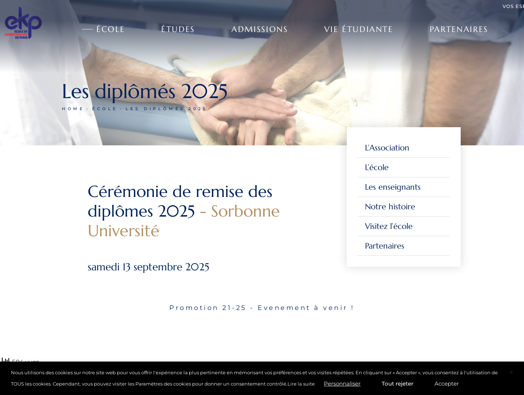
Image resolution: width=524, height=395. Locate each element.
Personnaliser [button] (342, 383)
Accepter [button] (446, 383)
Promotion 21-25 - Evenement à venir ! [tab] (262, 308)
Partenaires (384, 246)
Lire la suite (301, 384)
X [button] (511, 372)
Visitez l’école (389, 226)
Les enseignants (393, 187)
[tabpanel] (262, 325)
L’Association (387, 148)
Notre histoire (390, 206)
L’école (377, 167)
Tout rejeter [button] (397, 383)
